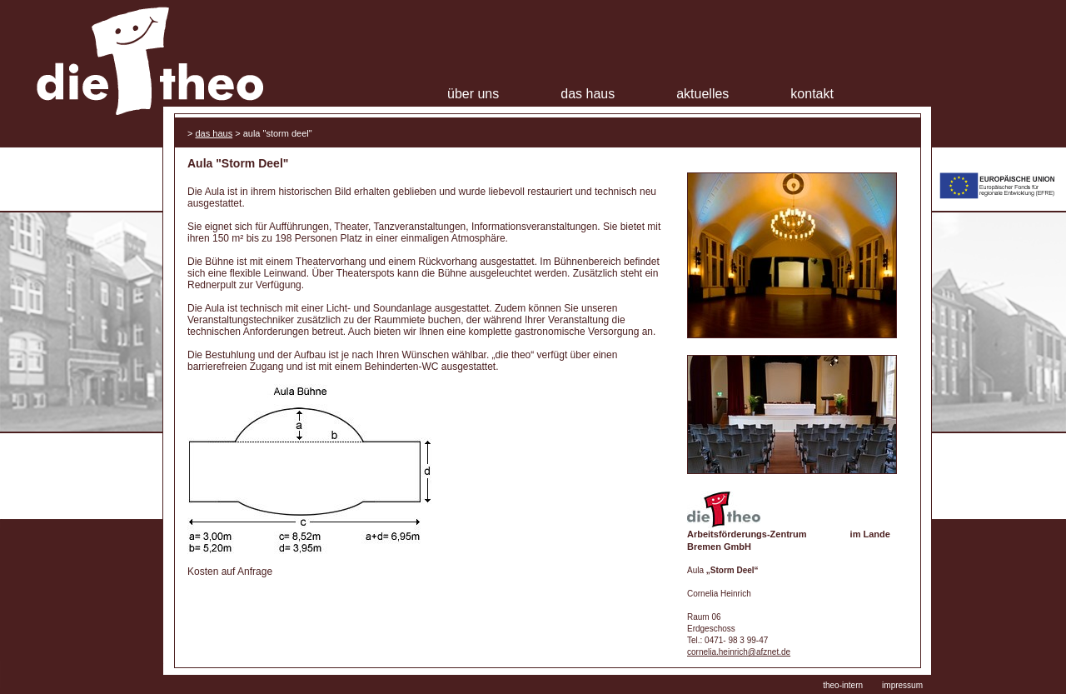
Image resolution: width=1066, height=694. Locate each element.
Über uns (473, 94)
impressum (902, 685)
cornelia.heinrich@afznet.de (738, 652)
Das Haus (587, 94)
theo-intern (843, 685)
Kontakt (812, 94)
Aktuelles (702, 94)
